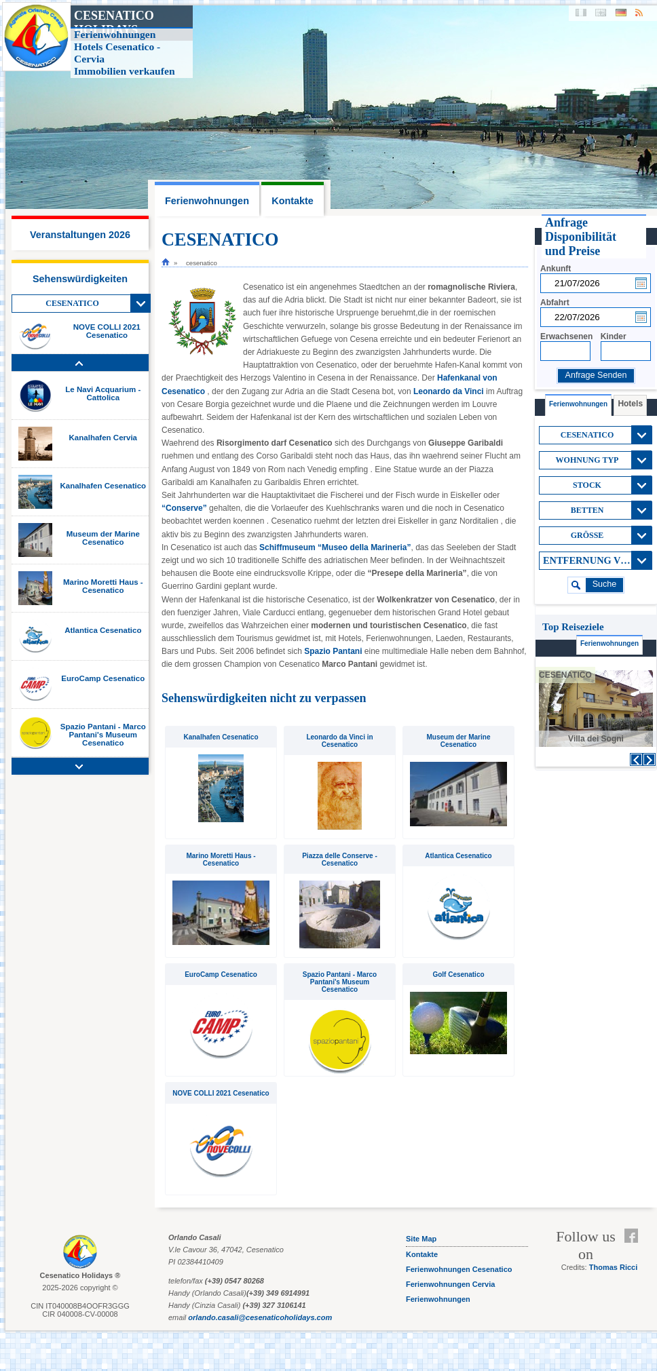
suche (605, 584)
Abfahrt (554, 302)
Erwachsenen (566, 336)
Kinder (613, 336)
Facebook (634, 1236)
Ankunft (555, 268)
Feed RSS (634, 1252)
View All (140, 303)
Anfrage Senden (595, 375)
